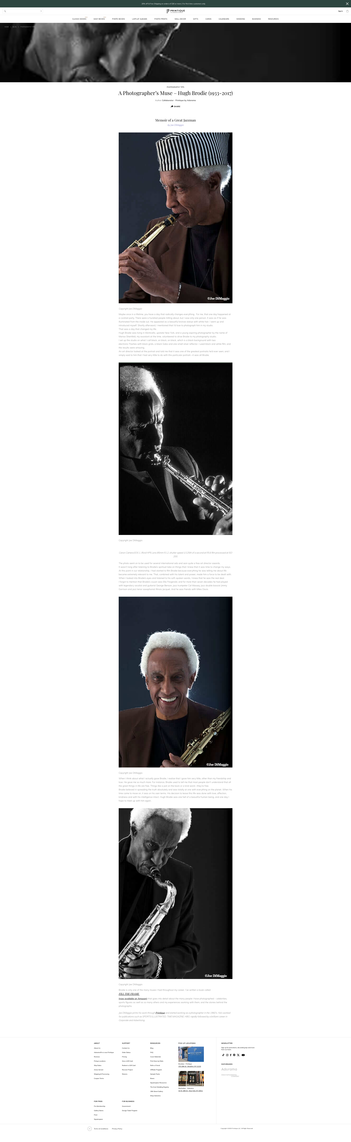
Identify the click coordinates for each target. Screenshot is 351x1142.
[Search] (41, 11)
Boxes (152, 1078)
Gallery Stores (98, 1110)
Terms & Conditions (101, 1129)
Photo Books (118, 19)
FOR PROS (98, 1101)
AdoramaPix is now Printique (104, 1052)
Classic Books (79, 19)
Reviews (97, 1057)
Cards (208, 19)
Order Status (126, 1052)
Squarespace (98, 1119)
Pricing (124, 1057)
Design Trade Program (129, 1110)
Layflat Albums (139, 19)
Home (6, 27)
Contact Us (126, 1048)
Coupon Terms (99, 1078)
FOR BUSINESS (128, 1101)
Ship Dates (97, 1065)
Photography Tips (27, 27)
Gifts (195, 19)
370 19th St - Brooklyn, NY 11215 (189, 1066)
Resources (273, 19)
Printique (160, 1012)
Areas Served (98, 1070)
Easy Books (99, 19)
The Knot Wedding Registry (159, 1087)
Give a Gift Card (127, 1061)
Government (126, 1106)
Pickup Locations (100, 1061)
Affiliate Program (156, 1070)
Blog (15, 27)
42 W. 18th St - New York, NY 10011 (190, 1091)
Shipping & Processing (101, 1074)
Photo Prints (160, 19)
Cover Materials (155, 1057)
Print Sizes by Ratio (156, 1061)
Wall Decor (180, 19)
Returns (124, 1074)
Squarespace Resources (158, 1083)
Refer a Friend (155, 1065)
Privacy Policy (117, 1129)
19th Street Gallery (156, 1091)
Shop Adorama (155, 1096)
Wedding (240, 19)
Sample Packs (155, 1074)
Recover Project (127, 1070)
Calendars (224, 19)
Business (256, 19)
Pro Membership (99, 1106)
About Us (97, 1048)
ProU (95, 1115)
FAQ (151, 1052)
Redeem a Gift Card (129, 1065)
